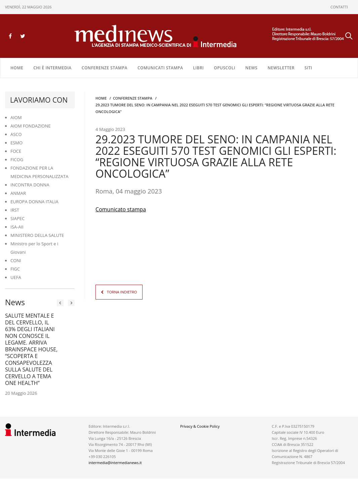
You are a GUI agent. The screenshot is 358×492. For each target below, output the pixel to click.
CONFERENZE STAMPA (104, 68)
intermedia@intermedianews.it (115, 462)
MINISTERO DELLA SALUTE (37, 235)
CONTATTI (339, 6)
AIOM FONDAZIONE (30, 126)
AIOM (16, 117)
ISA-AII (17, 227)
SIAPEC (17, 218)
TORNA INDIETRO (122, 291)
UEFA (15, 277)
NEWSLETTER (281, 68)
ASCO (16, 134)
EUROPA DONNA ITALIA (34, 202)
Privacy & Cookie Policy (200, 426)
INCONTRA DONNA (29, 185)
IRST (14, 210)
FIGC (15, 269)
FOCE (15, 151)
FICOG (16, 159)
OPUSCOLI (224, 68)
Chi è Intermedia (52, 68)
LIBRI (198, 68)
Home (16, 68)
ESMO (16, 143)
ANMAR (18, 193)
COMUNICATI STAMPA (160, 68)
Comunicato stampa (120, 209)
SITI (308, 68)
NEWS (251, 68)
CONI (15, 260)
